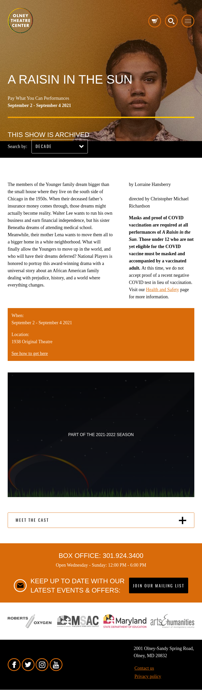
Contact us (144, 668)
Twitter (28, 664)
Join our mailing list (158, 586)
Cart (154, 21)
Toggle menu (188, 21)
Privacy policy (147, 676)
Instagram (42, 664)
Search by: (17, 146)
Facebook (14, 664)
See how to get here (30, 353)
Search (171, 21)
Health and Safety (162, 289)
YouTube (56, 664)
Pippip (20, 20)
